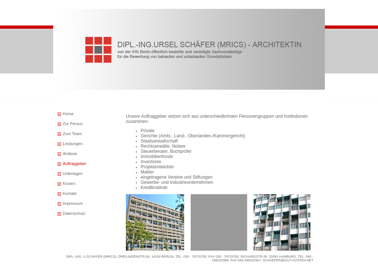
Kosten (69, 183)
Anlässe (70, 153)
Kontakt (69, 193)
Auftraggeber (74, 163)
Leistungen (73, 143)
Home (68, 113)
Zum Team (72, 133)
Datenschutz (74, 213)
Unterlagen (73, 173)
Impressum (73, 203)
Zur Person (73, 123)
